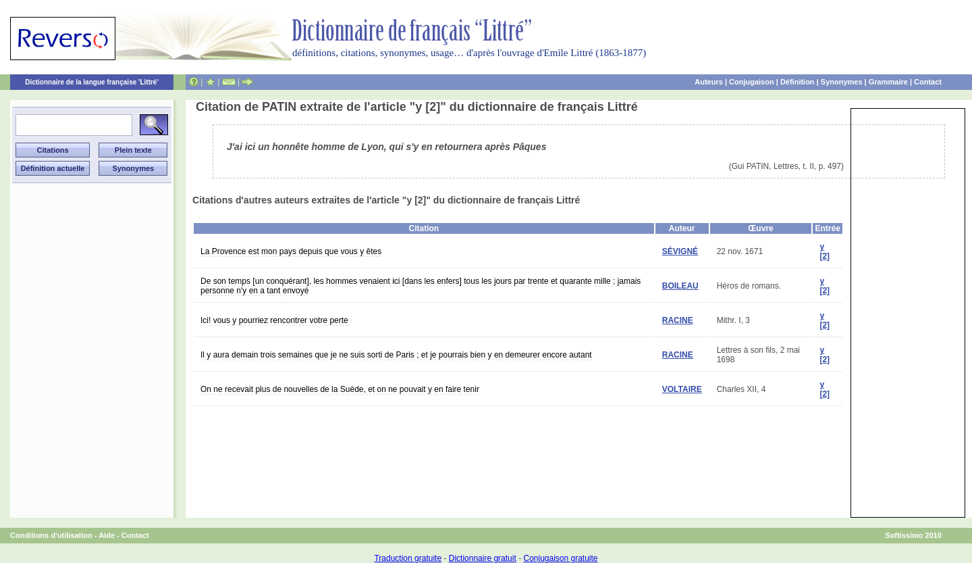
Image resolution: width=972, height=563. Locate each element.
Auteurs (709, 82)
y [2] (824, 251)
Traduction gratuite (407, 558)
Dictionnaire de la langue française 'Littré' (92, 82)
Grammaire (888, 82)
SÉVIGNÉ (680, 251)
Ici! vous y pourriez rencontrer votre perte (274, 320)
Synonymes (842, 82)
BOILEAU (680, 286)
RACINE (677, 320)
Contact (928, 82)
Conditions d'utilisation (51, 535)
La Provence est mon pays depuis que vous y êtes (290, 251)
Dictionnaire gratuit (482, 558)
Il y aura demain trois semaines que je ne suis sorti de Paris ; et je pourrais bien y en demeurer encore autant (396, 355)
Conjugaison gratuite (560, 558)
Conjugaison (751, 82)
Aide (107, 535)
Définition (797, 82)
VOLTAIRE (682, 389)
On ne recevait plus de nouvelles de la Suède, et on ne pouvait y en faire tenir (339, 389)
